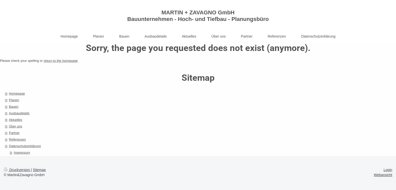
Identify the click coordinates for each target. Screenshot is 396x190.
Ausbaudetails (19, 113)
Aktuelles (15, 120)
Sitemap (39, 170)
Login (388, 170)
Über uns (15, 126)
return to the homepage (61, 61)
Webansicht (383, 175)
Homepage (17, 93)
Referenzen (17, 139)
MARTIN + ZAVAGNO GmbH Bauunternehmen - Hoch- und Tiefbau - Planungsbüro (198, 15)
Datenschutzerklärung (25, 146)
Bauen (13, 106)
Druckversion (17, 170)
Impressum (22, 152)
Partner (14, 133)
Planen (14, 100)
